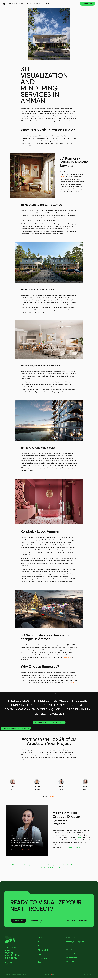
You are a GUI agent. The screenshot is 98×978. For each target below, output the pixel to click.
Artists (22, 3)
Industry (13, 3)
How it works (39, 3)
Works (29, 3)
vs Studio (70, 961)
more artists (51, 796)
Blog (47, 3)
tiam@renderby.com (73, 847)
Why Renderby (43, 950)
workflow (80, 837)
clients (62, 176)
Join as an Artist (44, 958)
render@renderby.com (75, 942)
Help (39, 962)
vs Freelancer (71, 957)
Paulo (61, 786)
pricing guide (68, 657)
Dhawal (13, 786)
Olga (85, 786)
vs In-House (71, 953)
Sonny (37, 786)
